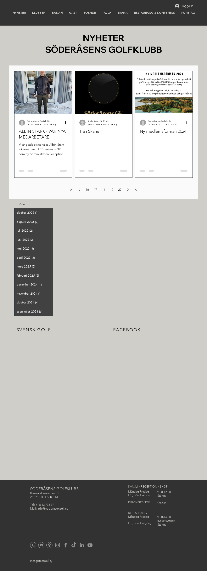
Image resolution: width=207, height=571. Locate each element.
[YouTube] (90, 545)
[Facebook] (66, 545)
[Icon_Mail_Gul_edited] (41, 545)
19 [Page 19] (111, 189)
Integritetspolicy (41, 561)
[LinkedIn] (82, 545)
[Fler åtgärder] (66, 122)
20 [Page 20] (119, 189)
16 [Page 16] (87, 189)
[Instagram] (57, 545)
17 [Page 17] (95, 189)
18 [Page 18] (103, 189)
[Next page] (127, 189)
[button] (38, 12)
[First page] (71, 189)
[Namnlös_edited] (49, 545)
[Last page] (135, 189)
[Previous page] (79, 189)
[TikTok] (74, 545)
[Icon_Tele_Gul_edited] (33, 545)
